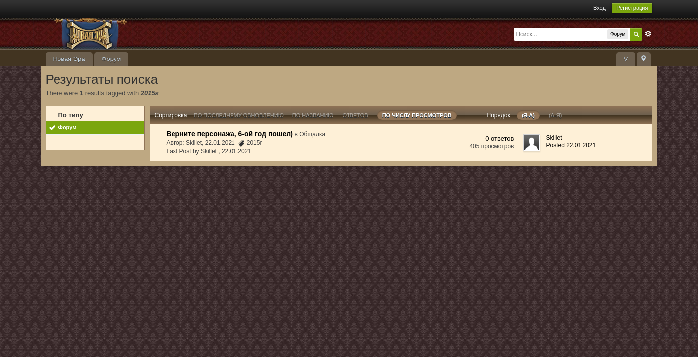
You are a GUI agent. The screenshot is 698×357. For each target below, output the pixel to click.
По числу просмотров (417, 115)
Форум (111, 58)
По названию (313, 115)
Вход (599, 8)
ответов (355, 115)
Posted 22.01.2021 (571, 145)
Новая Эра (69, 58)
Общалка (312, 134)
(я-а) (528, 115)
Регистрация (632, 8)
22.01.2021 (236, 151)
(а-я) (555, 115)
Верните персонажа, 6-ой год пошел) (230, 134)
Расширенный (648, 34)
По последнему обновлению (239, 115)
